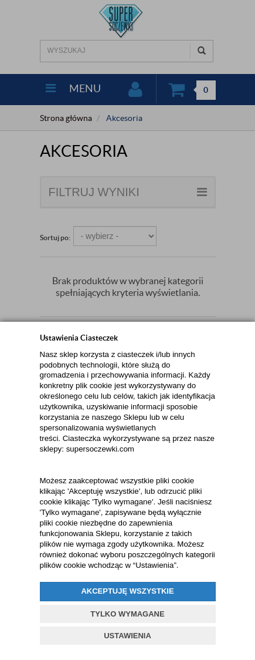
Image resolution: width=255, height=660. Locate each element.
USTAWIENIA (127, 635)
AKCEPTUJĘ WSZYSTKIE (127, 591)
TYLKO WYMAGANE (127, 614)
